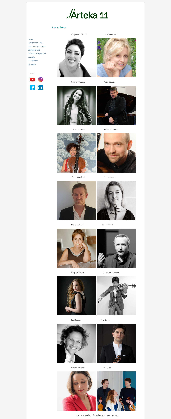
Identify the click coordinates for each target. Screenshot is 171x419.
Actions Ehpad (34, 50)
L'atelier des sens (35, 43)
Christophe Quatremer (111, 272)
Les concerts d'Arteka (37, 46)
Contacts (32, 64)
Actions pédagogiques (37, 53)
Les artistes (33, 61)
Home (30, 39)
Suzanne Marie (109, 177)
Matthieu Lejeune (110, 130)
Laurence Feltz (111, 34)
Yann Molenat (107, 225)
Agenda (31, 57)
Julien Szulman (105, 320)
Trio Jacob (107, 368)
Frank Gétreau (109, 82)
